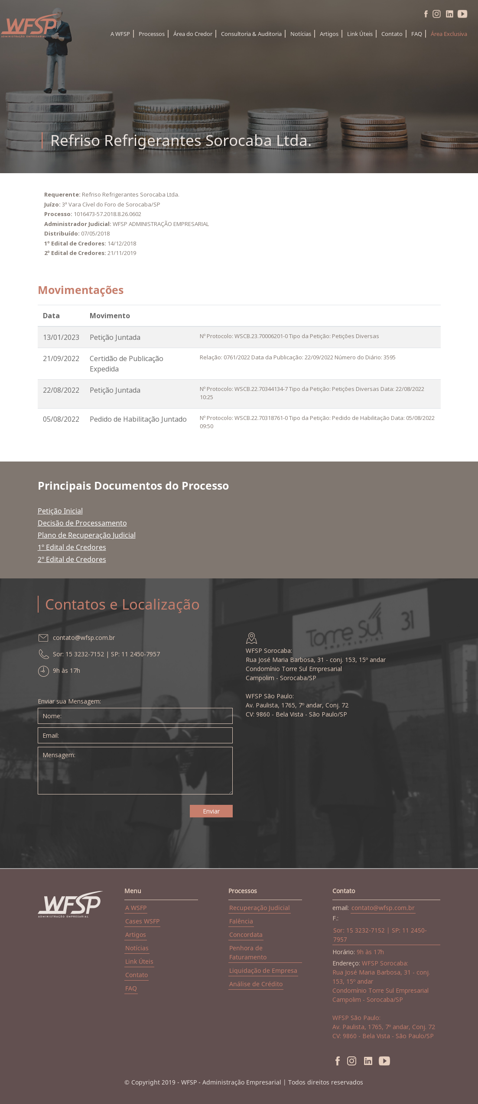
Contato (392, 34)
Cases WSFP (142, 921)
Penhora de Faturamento (248, 952)
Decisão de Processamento (82, 523)
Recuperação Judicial (259, 908)
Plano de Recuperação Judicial (87, 535)
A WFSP (120, 34)
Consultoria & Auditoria (251, 34)
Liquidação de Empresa (263, 970)
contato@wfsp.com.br (383, 908)
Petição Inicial (60, 511)
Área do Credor (192, 34)
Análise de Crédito (256, 984)
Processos (152, 34)
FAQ (416, 34)
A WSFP (135, 908)
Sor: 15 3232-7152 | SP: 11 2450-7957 (380, 934)
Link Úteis (360, 34)
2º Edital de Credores (72, 559)
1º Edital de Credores (72, 547)
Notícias (300, 34)
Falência (241, 921)
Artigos (329, 34)
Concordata (246, 934)
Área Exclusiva (449, 34)
